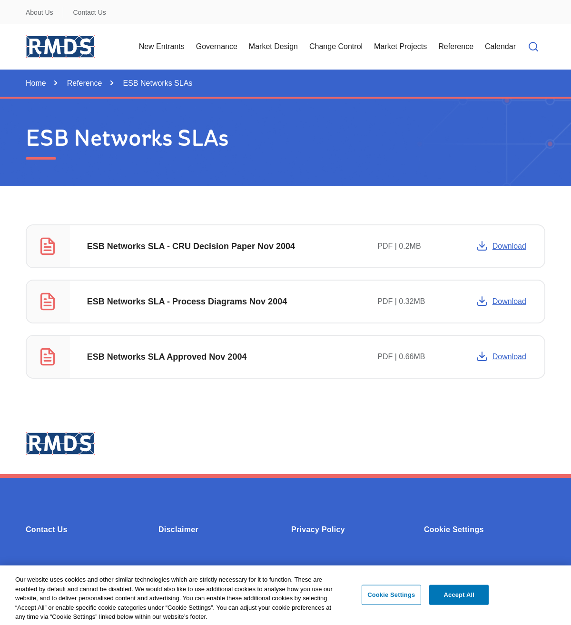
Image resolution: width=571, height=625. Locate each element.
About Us (39, 12)
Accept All (459, 598)
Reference (84, 83)
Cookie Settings (454, 529)
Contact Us (89, 12)
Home (36, 83)
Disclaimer (178, 529)
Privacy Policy (318, 529)
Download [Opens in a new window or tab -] (501, 246)
